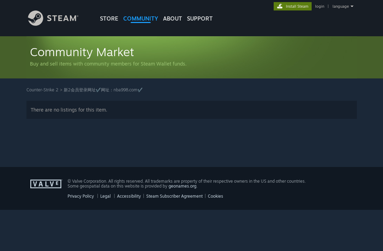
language (341, 6)
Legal (105, 196)
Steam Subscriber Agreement (174, 196)
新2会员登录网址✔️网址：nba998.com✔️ (103, 89)
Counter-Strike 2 (42, 89)
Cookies (215, 196)
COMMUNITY (140, 18)
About (172, 18)
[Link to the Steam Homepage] (58, 24)
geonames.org (182, 186)
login (319, 6)
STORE (109, 18)
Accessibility (129, 196)
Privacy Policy (81, 196)
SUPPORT (200, 18)
